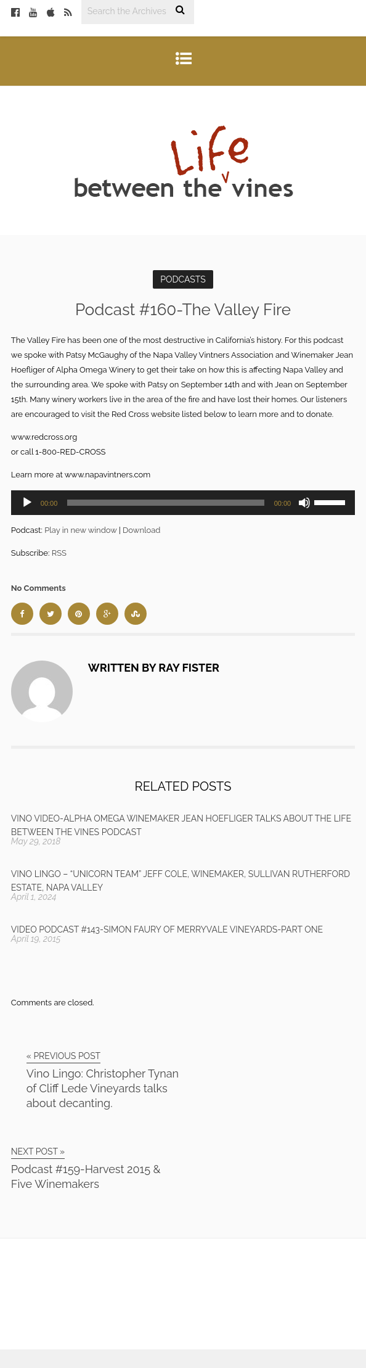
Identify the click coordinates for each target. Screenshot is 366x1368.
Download (141, 530)
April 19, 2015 (36, 939)
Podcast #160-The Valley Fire (183, 309)
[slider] (165, 503)
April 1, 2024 (34, 897)
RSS (59, 553)
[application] (183, 502)
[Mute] (304, 503)
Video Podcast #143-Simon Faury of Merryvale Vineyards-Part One (167, 929)
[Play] (27, 503)
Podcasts (183, 279)
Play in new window (80, 530)
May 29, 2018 (36, 841)
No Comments (38, 588)
